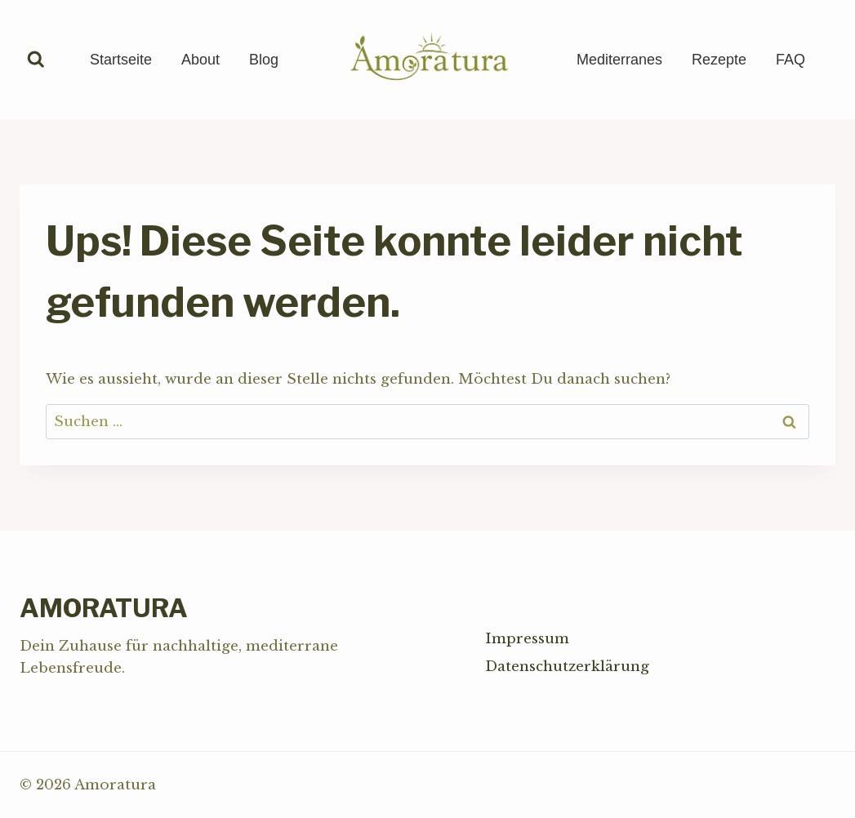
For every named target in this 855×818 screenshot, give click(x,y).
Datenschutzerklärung (567, 666)
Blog (263, 59)
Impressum (527, 638)
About (200, 59)
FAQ (790, 59)
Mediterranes (619, 59)
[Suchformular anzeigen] (36, 59)
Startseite (121, 59)
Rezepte (719, 59)
